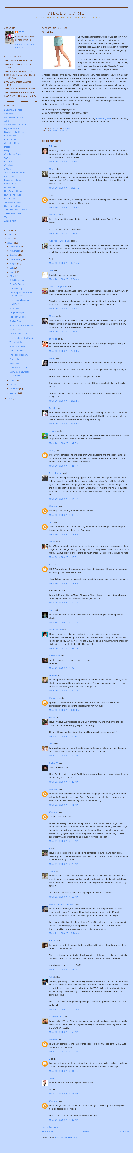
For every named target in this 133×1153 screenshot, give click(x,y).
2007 (10, 398)
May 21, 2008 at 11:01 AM (64, 1009)
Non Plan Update (17, 317)
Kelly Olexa (54, 656)
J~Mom (52, 431)
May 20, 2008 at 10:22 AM (64, 188)
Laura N (53, 675)
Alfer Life (8, 113)
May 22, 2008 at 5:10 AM (63, 1051)
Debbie (52, 408)
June (12, 272)
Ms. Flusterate (56, 629)
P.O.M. (21, 32)
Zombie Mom (10, 221)
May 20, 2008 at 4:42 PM (63, 603)
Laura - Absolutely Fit (14, 180)
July (12, 268)
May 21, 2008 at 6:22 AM (63, 782)
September (15, 259)
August (13, 263)
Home (86, 1131)
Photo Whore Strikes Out (21, 325)
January (14, 393)
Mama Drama (15, 329)
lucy (94, 40)
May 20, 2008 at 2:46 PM (63, 557)
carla (51, 1078)
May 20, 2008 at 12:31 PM (64, 401)
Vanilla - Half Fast (12, 213)
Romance (53, 698)
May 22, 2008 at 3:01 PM (63, 1071)
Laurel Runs (10, 184)
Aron (51, 977)
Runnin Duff (9, 198)
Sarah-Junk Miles (12, 202)
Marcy (52, 450)
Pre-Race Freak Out (18, 355)
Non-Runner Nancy (13, 191)
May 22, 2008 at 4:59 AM (63, 1032)
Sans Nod (14, 363)
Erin (51, 146)
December (15, 246)
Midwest (53, 1039)
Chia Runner (10, 135)
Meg (51, 169)
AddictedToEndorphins (59, 241)
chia (51, 270)
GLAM (7, 158)
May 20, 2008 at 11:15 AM (64, 331)
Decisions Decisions (18, 367)
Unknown (53, 506)
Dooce (7, 147)
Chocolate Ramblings (14, 143)
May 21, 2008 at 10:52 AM (64, 969)
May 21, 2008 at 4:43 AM (63, 755)
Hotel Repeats (16, 350)
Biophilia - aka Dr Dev (14, 132)
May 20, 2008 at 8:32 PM (63, 690)
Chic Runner (10, 139)
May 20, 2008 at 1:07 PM (63, 443)
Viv (50, 564)
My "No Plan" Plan (18, 334)
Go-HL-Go (9, 161)
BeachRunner (55, 473)
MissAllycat (54, 214)
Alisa (6, 121)
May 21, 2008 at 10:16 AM (64, 933)
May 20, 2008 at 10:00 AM (64, 161)
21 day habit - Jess (13, 110)
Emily (6, 150)
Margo (52, 316)
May (12, 276)
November (15, 251)
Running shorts (59, 130)
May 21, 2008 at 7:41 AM (63, 805)
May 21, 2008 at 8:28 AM (63, 864)
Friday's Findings (17, 284)
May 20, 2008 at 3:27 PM (63, 583)
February (14, 388)
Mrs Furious (9, 187)
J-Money (8, 169)
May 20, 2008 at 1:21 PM (63, 466)
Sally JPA (53, 763)
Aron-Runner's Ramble (15, 124)
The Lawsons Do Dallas (15, 209)
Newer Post (47, 1131)
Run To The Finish (12, 195)
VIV (122, 69)
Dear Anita (14, 359)
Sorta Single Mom (12, 206)
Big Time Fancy (11, 128)
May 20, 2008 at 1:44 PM (63, 499)
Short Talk (14, 308)
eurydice (53, 339)
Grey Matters (10, 165)
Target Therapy (16, 312)
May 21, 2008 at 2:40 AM (63, 736)
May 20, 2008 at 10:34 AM (64, 207)
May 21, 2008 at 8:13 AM (63, 841)
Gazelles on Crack (12, 154)
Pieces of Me (66, 13)
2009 (10, 238)
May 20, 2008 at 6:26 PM (63, 622)
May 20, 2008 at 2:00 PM (63, 515)
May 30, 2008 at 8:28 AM (63, 1120)
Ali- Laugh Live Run (13, 117)
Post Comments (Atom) (66, 1137)
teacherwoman (56, 1016)
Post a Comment (50, 1127)
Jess (51, 522)
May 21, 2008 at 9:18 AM (63, 897)
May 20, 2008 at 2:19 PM (63, 534)
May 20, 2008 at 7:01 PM (63, 648)
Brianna (52, 940)
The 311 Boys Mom (58, 286)
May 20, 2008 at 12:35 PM (64, 423)
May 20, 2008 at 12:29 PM (64, 351)
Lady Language (103, 118)
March (13, 384)
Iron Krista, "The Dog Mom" (62, 904)
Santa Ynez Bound (18, 346)
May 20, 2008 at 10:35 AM (64, 233)
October (14, 255)
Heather (53, 717)
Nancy (52, 541)
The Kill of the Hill (17, 342)
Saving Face (15, 321)
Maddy (52, 358)
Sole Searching (16, 280)
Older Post (124, 1131)
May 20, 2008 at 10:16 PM (64, 710)
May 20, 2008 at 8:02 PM (63, 668)
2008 (10, 243)
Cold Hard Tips (16, 288)
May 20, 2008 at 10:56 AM (64, 279)
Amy (51, 610)
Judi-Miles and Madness (15, 172)
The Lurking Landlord (19, 300)
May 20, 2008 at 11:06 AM (64, 309)
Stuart (52, 871)
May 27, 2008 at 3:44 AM (63, 1094)
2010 (10, 234)
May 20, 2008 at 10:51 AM (64, 263)
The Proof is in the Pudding (22, 338)
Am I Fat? (14, 304)
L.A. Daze (9, 176)
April (12, 380)
